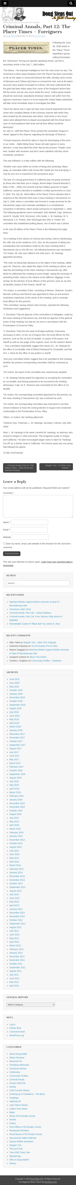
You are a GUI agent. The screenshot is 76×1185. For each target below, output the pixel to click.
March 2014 (15, 865)
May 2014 (14, 858)
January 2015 (16, 836)
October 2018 (16, 701)
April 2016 (14, 788)
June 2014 (14, 854)
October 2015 (16, 810)
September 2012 (17, 923)
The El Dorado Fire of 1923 (44, 646)
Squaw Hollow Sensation (21, 1141)
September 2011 (17, 967)
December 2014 (17, 840)
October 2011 (16, 964)
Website (7, 537)
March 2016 (15, 792)
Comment (8, 493)
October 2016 (16, 770)
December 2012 (17, 912)
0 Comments (40, 36)
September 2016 (17, 774)
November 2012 (17, 916)
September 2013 (17, 887)
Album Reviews (16, 1057)
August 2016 (15, 777)
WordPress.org (16, 1035)
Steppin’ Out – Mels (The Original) (39, 642)
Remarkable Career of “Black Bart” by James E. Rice (34, 624)
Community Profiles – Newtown (46, 660)
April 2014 (14, 861)
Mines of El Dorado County (22, 1116)
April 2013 (14, 905)
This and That (16, 1148)
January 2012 (16, 953)
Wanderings (15, 1156)
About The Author (38, 657)
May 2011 (14, 982)
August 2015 (15, 814)
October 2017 (16, 741)
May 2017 (14, 759)
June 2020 (14, 683)
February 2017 (16, 767)
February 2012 (16, 949)
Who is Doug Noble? (19, 1159)
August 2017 (15, 748)
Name (6, 522)
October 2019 (16, 690)
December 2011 (17, 956)
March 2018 (15, 726)
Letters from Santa (18, 1108)
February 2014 (16, 869)
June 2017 (14, 756)
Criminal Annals (10, 22)
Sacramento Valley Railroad (22, 1138)
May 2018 (14, 719)
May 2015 (14, 821)
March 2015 (15, 829)
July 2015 (14, 818)
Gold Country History (29, 22)
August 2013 (15, 891)
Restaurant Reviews (19, 1130)
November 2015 (17, 807)
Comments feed (17, 1031)
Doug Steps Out (36, 1179)
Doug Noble (10, 36)
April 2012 (14, 942)
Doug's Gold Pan (17, 1083)
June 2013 (14, 898)
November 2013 (17, 880)
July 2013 (14, 894)
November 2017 (17, 737)
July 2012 (14, 931)
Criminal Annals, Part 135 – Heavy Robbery (30, 613)
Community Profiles (18, 1076)
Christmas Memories (19, 1065)
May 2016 (14, 785)
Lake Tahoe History (18, 1105)
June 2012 (14, 934)
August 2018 (15, 708)
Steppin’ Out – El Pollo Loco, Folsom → (58, 466)
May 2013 (14, 901)
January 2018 (16, 730)
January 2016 (16, 799)
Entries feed (15, 1028)
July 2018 (14, 712)
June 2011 (14, 978)
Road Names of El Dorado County (25, 1134)
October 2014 (16, 843)
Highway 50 (15, 1101)
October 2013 (16, 883)
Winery (12, 1163)
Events (12, 1087)
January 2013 (16, 909)
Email (6, 530)
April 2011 (14, 985)
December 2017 (17, 734)
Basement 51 (15, 1061)
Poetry (12, 1123)
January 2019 (16, 694)
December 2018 (17, 697)
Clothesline (14, 1072)
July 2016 (14, 781)
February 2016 (16, 796)
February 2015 (16, 832)
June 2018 (14, 716)
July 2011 (14, 974)
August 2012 (15, 927)
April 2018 (14, 723)
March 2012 (15, 945)
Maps (12, 1112)
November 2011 (17, 960)
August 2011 (15, 971)
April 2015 (14, 825)
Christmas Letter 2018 (20, 609)
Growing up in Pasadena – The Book (27, 1094)
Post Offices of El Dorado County (25, 1127)
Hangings (14, 1098)
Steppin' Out (15, 1145)
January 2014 (16, 872)
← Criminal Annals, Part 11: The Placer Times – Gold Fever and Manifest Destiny (19, 467)
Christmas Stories (17, 1068)
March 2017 (15, 763)
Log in (12, 1024)
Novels (12, 1119)
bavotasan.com (50, 1182)
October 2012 (16, 920)
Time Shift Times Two (19, 1152)
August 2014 (15, 847)
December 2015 (17, 803)
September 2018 (17, 705)
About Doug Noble (18, 1054)
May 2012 (14, 938)
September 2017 (17, 745)
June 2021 (14, 679)
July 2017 (14, 752)
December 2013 (17, 876)
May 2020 (14, 686)
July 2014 (14, 850)
